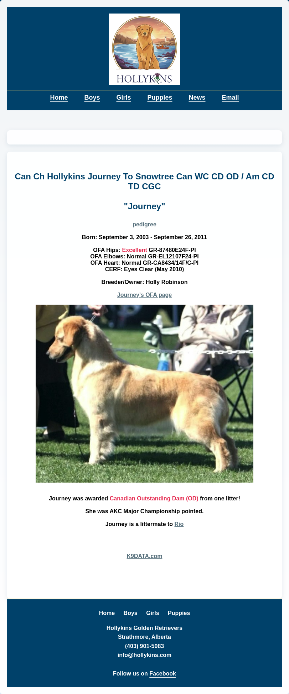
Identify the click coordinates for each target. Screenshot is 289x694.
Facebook (162, 674)
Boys (92, 97)
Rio (179, 524)
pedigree (144, 224)
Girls (123, 97)
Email (230, 97)
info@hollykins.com (145, 655)
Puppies (159, 97)
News (197, 97)
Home (59, 97)
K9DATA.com (144, 556)
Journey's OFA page (144, 295)
